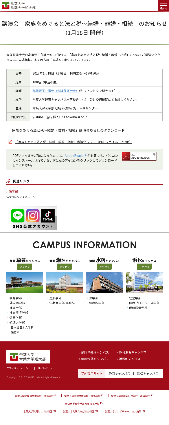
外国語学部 (17, 303)
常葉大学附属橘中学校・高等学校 (82, 395)
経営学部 (15, 307)
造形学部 (55, 298)
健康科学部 (97, 303)
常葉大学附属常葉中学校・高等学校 (34, 395)
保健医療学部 (138, 307)
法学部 (13, 191)
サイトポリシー (46, 368)
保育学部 (15, 317)
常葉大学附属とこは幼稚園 (37, 411)
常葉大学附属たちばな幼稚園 (78, 411)
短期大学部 (17, 322)
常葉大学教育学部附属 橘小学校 (82, 403)
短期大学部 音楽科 (62, 303)
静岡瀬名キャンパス (133, 351)
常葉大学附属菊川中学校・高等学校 (130, 395)
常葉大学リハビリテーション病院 (123, 411)
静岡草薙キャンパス (95, 351)
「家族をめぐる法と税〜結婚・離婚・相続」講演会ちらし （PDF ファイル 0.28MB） (73, 142)
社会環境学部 (18, 312)
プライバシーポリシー (18, 368)
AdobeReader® (76, 155)
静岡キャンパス (119, 373)
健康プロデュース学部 (144, 303)
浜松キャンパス (129, 358)
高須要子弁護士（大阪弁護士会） (56, 90)
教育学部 (15, 298)
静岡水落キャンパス (95, 358)
